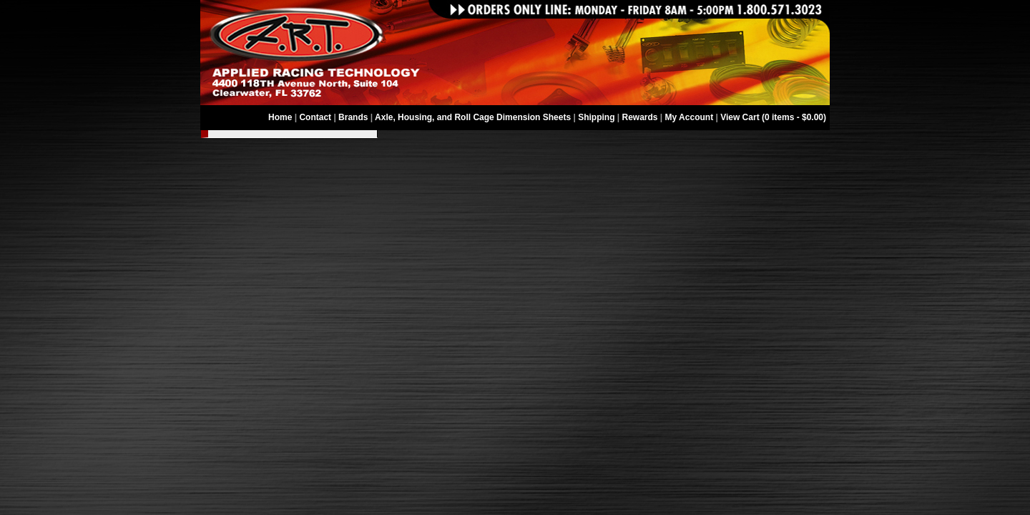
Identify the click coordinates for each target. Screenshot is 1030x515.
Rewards (640, 117)
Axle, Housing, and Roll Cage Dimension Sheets (473, 117)
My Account (689, 117)
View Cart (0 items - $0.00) (773, 117)
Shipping (596, 117)
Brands (353, 117)
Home (280, 117)
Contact (315, 117)
